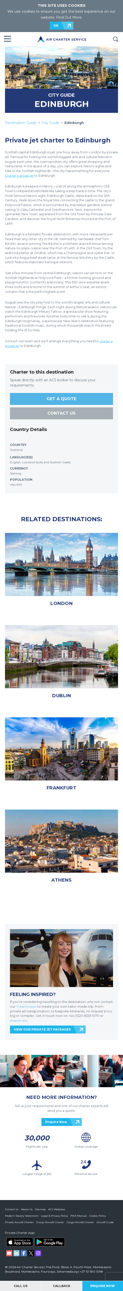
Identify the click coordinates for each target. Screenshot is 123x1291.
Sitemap (40, 1209)
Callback (61, 1286)
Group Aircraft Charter (50, 1222)
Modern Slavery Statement (21, 1215)
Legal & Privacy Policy (54, 1215)
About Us (26, 1209)
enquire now (20, 1020)
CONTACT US (61, 413)
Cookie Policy (97, 1215)
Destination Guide (20, 123)
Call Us (20, 1286)
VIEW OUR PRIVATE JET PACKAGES (42, 1029)
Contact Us (11, 1209)
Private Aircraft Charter (19, 1222)
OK (55, 25)
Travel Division (27, 1006)
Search (115, 39)
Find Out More (69, 17)
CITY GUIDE (61, 95)
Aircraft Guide (105, 1222)
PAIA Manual (78, 1215)
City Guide (50, 123)
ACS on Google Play (49, 1241)
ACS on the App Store (19, 1241)
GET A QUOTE (61, 398)
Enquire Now (56, 1122)
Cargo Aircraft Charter (80, 1222)
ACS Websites (56, 1209)
